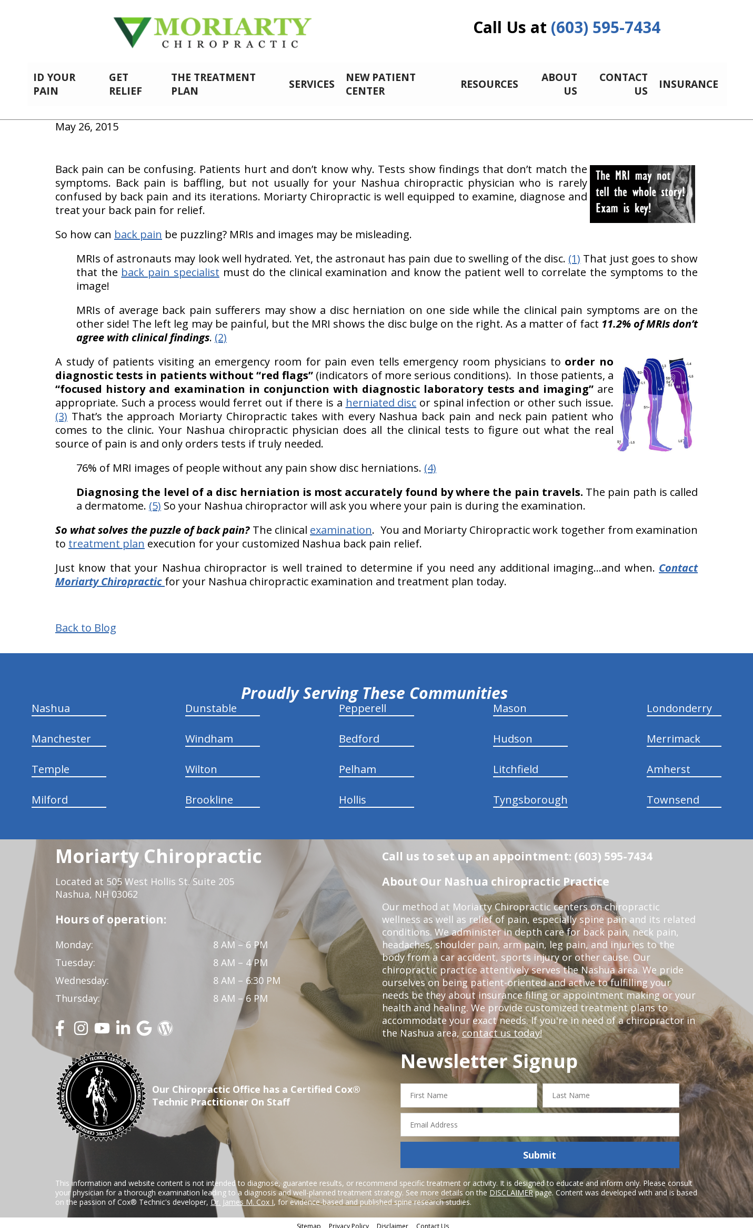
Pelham (357, 763)
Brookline (209, 794)
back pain (138, 228)
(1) (574, 253)
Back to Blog (85, 622)
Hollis (352, 794)
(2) (221, 331)
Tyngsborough (530, 794)
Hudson (513, 733)
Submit (539, 1149)
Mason (510, 702)
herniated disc (381, 397)
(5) (155, 500)
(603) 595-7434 (605, 27)
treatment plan (106, 538)
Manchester (61, 733)
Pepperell (362, 702)
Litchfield (515, 763)
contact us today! (501, 1027)
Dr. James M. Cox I (242, 1196)
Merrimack (673, 733)
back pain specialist (170, 266)
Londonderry (679, 702)
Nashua (51, 702)
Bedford (359, 733)
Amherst (668, 763)
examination (341, 524)
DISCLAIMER (511, 1187)
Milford (50, 794)
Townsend (673, 794)
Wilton (201, 763)
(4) (430, 462)
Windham (209, 733)
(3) (61, 410)
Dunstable (211, 702)
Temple (50, 763)
